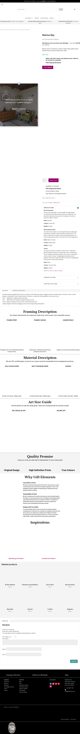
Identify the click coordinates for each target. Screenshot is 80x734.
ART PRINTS (28, 18)
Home (1, 29)
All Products (6, 29)
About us (6, 683)
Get (10, 723)
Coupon (13, 723)
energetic (50, 202)
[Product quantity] (44, 180)
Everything (11, 732)
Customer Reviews (13, 675)
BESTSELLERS (44, 18)
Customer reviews (23, 687)
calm (46, 202)
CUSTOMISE (48, 67)
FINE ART (37, 18)
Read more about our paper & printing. (53, 270)
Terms (5, 688)
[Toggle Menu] (2, 3)
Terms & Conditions (65, 719)
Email (4, 654)
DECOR (51, 18)
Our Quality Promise (9, 687)
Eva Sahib (22, 29)
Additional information (19, 290)
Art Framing (22, 690)
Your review (5, 638)
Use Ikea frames (23, 692)
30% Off (12, 728)
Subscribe (6, 685)
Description (5, 290)
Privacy (5, 690)
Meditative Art (56, 202)
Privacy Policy (73, 719)
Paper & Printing (23, 688)
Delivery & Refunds (40, 675)
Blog (20, 681)
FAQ (66, 675)
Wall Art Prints (13, 29)
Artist (18, 29)
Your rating (5, 636)
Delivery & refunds (23, 685)
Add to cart (53, 180)
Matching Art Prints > (16, 558)
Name (4, 649)
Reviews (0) (5, 621)
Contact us (6, 681)
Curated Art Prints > (49, 558)
